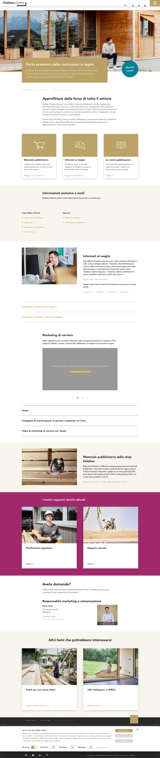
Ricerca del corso (77, 730)
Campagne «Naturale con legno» (79, 306)
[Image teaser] (39, 156)
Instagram (87, 292)
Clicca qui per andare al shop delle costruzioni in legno (105, 482)
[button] (72, 397)
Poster (79, 410)
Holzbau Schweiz (27, 90)
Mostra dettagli (102, 754)
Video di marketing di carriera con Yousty (79, 430)
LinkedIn (99, 292)
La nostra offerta (42, 90)
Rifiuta (124, 748)
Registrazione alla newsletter (95, 279)
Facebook (124, 292)
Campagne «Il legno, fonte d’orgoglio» (79, 316)
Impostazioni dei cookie (80, 372)
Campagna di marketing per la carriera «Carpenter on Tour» (79, 420)
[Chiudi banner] (137, 736)
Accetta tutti (123, 737)
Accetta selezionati (124, 743)
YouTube (111, 292)
